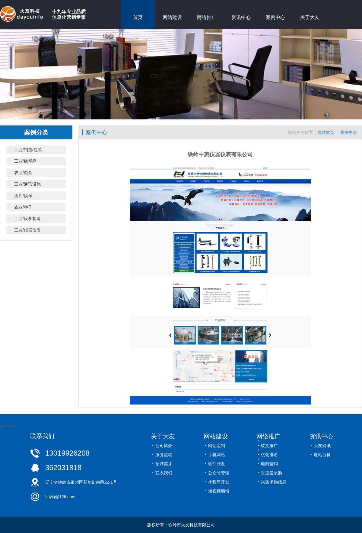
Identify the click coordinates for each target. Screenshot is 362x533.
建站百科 (322, 454)
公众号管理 (218, 472)
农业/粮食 (23, 172)
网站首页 (325, 132)
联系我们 (163, 472)
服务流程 (163, 454)
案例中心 (275, 17)
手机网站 (216, 454)
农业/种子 (23, 207)
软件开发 (216, 463)
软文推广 (269, 445)
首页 (138, 17)
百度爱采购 (271, 472)
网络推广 (206, 17)
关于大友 (309, 17)
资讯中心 (241, 17)
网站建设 (172, 17)
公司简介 (163, 445)
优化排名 (269, 454)
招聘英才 (163, 463)
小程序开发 (218, 481)
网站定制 (216, 445)
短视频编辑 (218, 491)
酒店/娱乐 (23, 195)
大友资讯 (322, 445)
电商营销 (269, 463)
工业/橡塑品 (25, 161)
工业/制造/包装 (28, 149)
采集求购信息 (273, 481)
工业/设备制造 (27, 218)
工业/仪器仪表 (27, 230)
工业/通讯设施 (27, 184)
